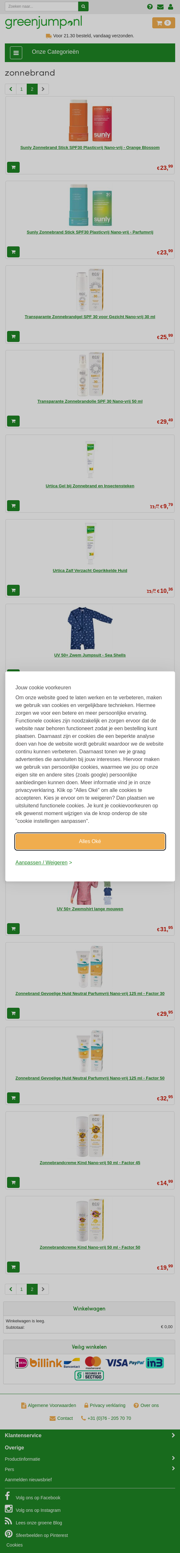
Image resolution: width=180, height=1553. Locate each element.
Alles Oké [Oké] (90, 841)
